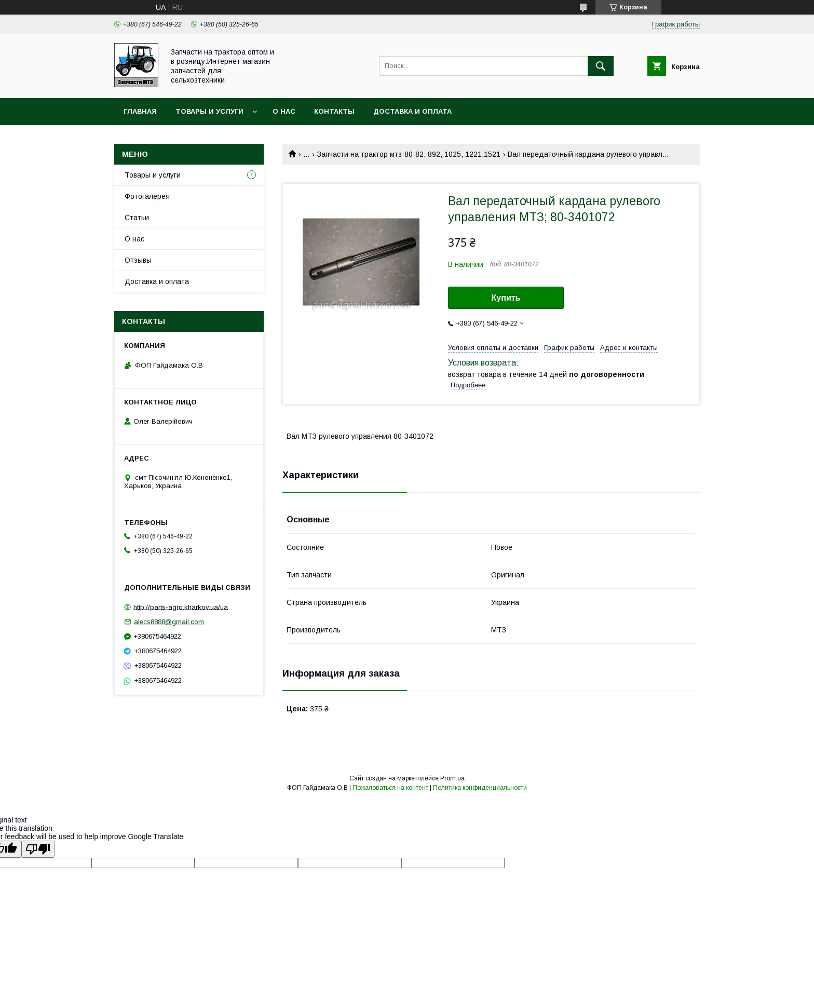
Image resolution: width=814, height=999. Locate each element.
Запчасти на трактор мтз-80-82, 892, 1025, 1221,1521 (408, 154)
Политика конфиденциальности (480, 787)
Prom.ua (452, 778)
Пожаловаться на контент (390, 787)
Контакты (334, 111)
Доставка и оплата (412, 111)
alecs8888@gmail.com (169, 622)
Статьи (137, 217)
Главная (140, 111)
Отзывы (138, 260)
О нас (284, 111)
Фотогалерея (147, 196)
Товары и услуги (209, 111)
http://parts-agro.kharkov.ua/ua (180, 607)
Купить (506, 297)
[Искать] (601, 66)
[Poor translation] (38, 849)
